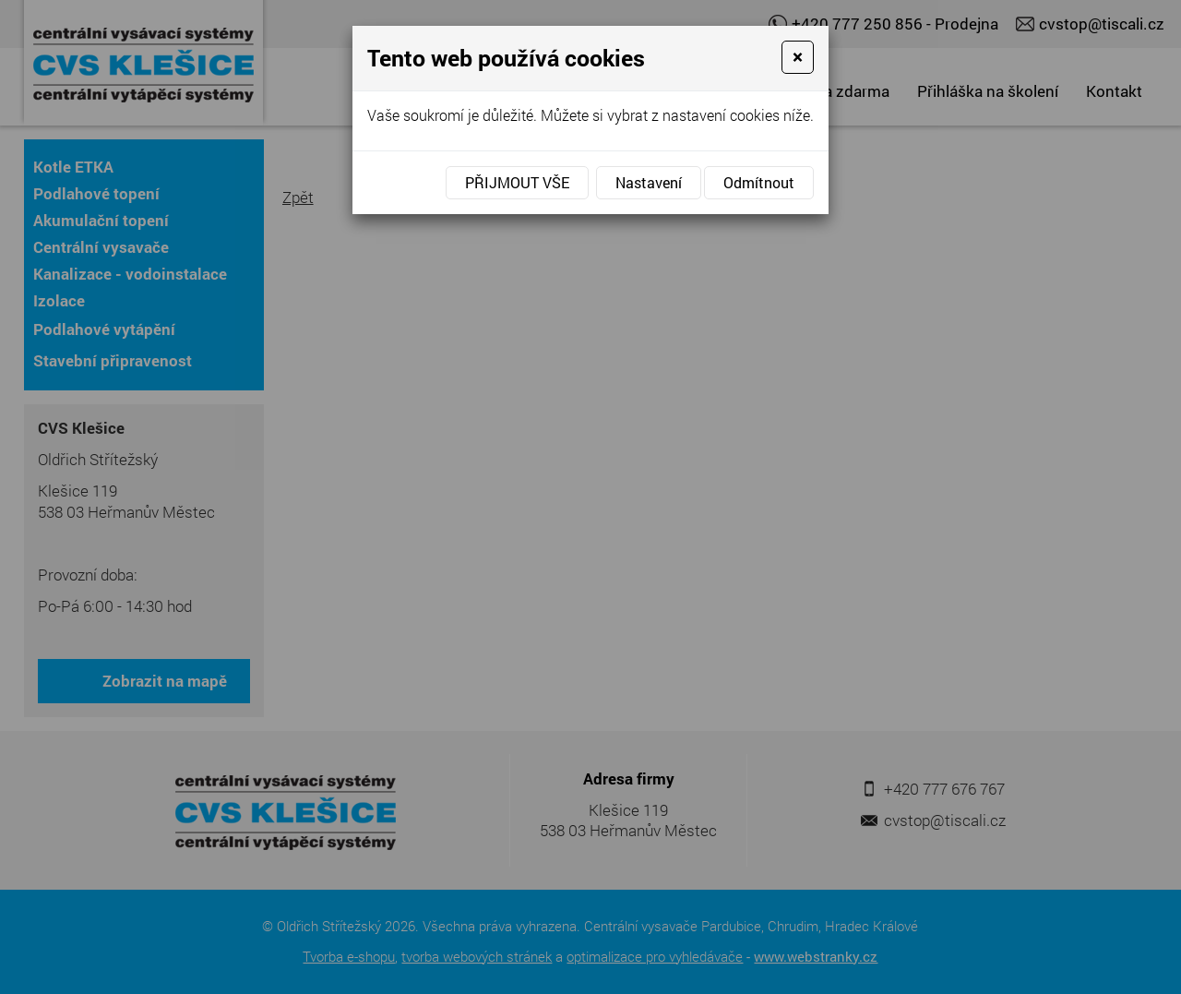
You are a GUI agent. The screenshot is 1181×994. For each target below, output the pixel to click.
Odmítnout (758, 182)
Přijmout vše (517, 182)
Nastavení (648, 182)
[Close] (797, 57)
